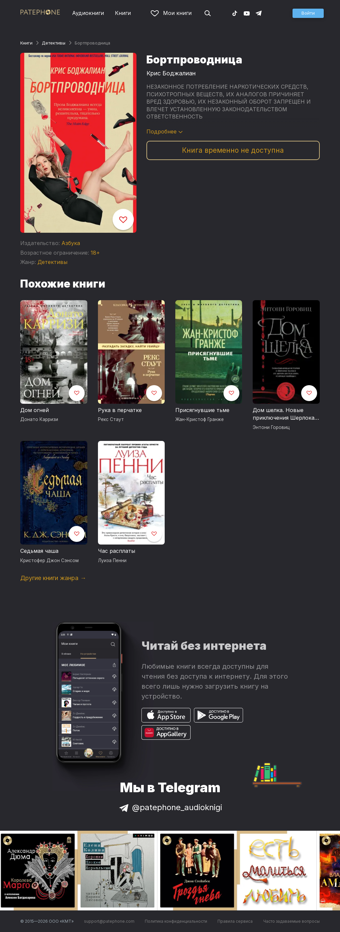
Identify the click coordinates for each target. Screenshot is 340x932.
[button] (308, 13)
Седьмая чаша (39, 551)
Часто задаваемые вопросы (291, 921)
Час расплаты (116, 551)
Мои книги (171, 13)
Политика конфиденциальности (176, 921)
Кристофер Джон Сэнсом (49, 560)
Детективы (53, 42)
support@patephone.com (109, 921)
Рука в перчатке (120, 410)
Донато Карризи (39, 419)
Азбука (70, 243)
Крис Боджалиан (171, 73)
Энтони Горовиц (271, 427)
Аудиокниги (88, 13)
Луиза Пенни (112, 560)
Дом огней (34, 410)
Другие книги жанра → (53, 577)
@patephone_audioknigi (170, 807)
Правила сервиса (235, 921)
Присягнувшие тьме (202, 410)
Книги (123, 13)
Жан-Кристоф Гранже (199, 419)
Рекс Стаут (111, 419)
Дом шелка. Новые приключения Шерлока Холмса (283, 414)
